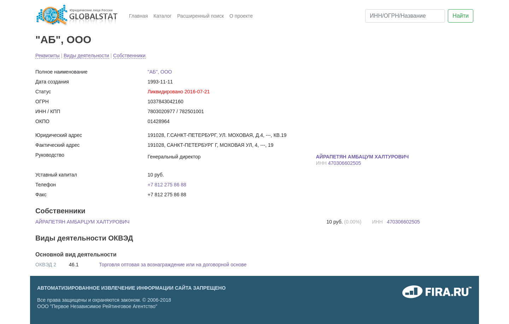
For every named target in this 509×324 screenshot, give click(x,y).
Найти (460, 16)
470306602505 (344, 163)
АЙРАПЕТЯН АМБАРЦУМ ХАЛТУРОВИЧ (82, 222)
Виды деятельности (86, 55)
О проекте (241, 16)
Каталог (162, 16)
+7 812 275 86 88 (167, 184)
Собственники (129, 55)
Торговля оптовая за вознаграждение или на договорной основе (173, 264)
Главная (138, 16)
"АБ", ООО (63, 39)
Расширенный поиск (200, 16)
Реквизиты (47, 55)
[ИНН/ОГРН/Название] (405, 16)
